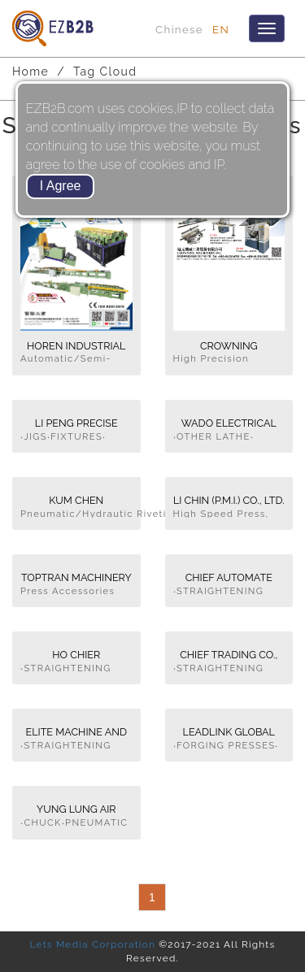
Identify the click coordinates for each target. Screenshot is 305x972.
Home (30, 71)
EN (220, 29)
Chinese (179, 29)
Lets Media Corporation (92, 944)
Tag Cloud (105, 71)
